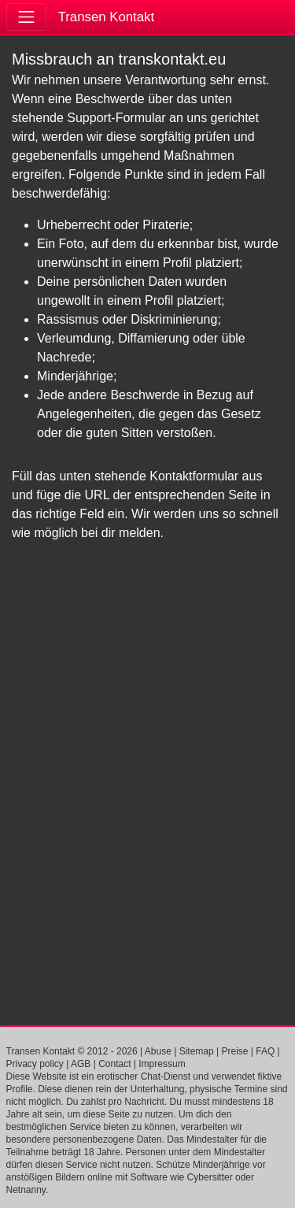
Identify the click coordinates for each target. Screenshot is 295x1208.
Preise (234, 1051)
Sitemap (196, 1051)
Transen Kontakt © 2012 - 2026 (72, 1051)
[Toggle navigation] (26, 17)
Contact (114, 1063)
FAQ (265, 1051)
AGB (80, 1063)
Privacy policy (35, 1063)
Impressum (161, 1063)
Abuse (158, 1051)
